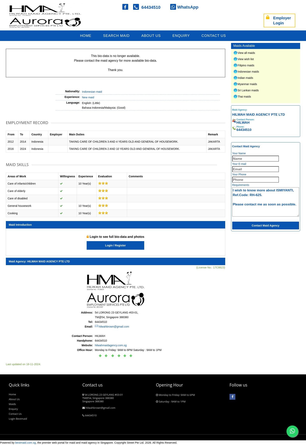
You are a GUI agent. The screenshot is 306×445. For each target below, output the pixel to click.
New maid (88, 97)
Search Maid (116, 36)
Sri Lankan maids (248, 90)
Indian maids (245, 77)
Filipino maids (246, 65)
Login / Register (115, 245)
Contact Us (214, 36)
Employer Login (278, 20)
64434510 (149, 7)
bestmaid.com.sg (25, 442)
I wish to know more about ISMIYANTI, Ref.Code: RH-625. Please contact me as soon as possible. (265, 202)
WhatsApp (184, 7)
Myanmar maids (247, 84)
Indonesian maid (92, 91)
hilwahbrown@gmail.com (114, 326)
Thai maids (244, 96)
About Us (151, 36)
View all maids (246, 52)
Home (85, 36)
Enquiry (181, 36)
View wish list (246, 59)
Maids (12, 404)
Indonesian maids (248, 71)
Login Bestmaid (18, 418)
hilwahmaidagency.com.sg (111, 345)
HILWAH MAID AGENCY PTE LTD (48, 261)
